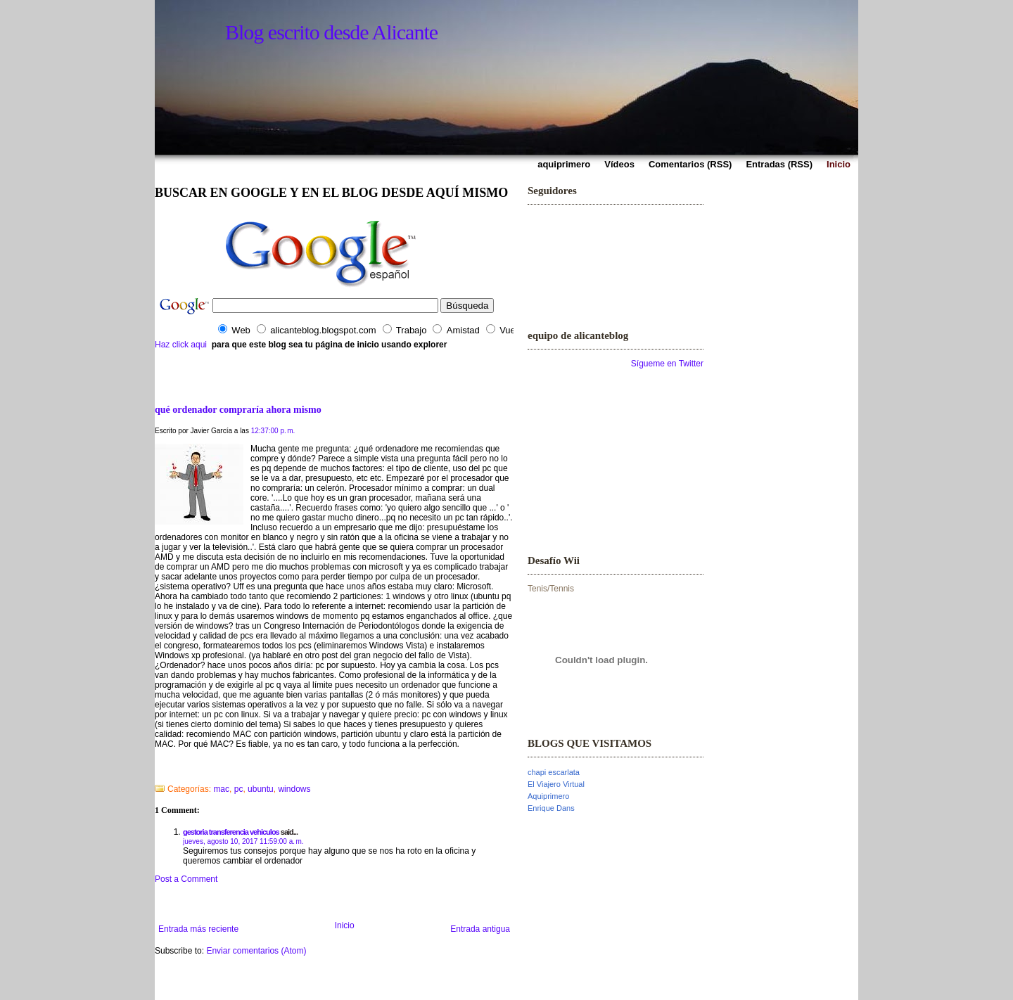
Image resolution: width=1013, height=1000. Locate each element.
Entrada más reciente (198, 929)
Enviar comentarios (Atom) (256, 951)
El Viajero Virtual (556, 784)
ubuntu (261, 789)
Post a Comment (186, 879)
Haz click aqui (181, 345)
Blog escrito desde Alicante (331, 32)
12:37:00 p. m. (273, 431)
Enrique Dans (551, 808)
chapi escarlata (554, 772)
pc (238, 789)
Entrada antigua (480, 929)
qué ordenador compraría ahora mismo (238, 409)
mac (221, 789)
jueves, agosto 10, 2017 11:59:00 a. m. (243, 841)
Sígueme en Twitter (667, 363)
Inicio (345, 925)
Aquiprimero (548, 796)
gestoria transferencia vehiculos (231, 832)
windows (294, 789)
